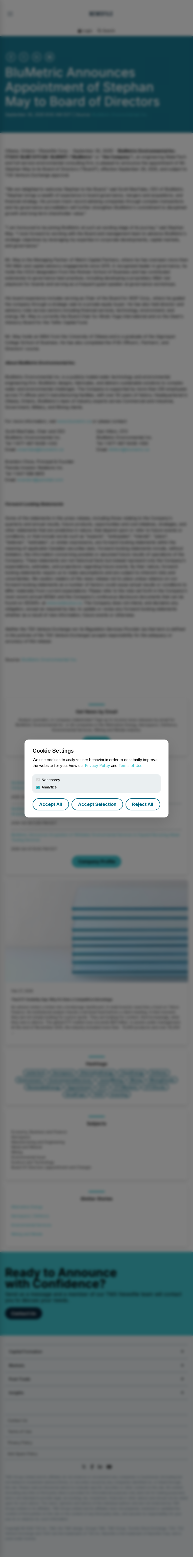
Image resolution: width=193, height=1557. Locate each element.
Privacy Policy (97, 765)
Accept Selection (97, 804)
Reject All (142, 804)
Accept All (50, 804)
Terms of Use (130, 765)
